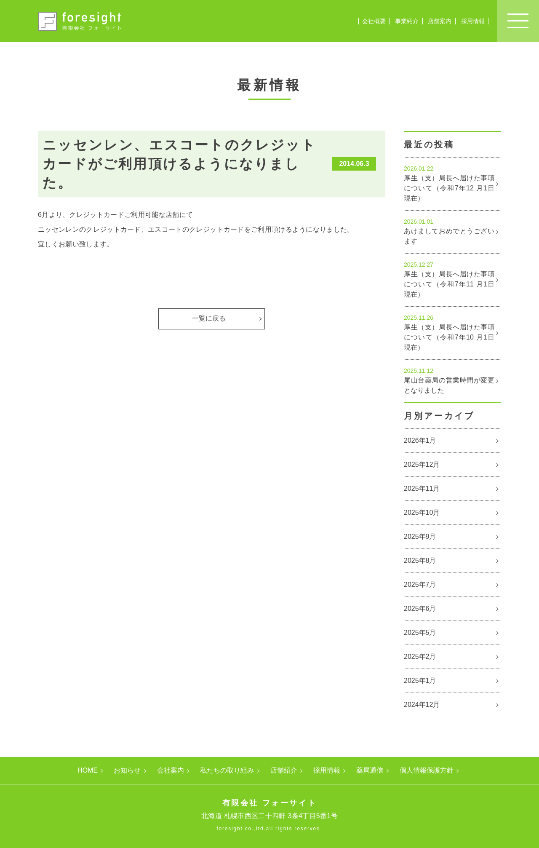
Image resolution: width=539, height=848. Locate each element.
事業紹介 (407, 21)
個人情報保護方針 (427, 770)
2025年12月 (422, 464)
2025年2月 (420, 656)
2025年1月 (420, 680)
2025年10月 (422, 512)
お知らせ (127, 770)
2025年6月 (420, 608)
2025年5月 (420, 632)
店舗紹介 (283, 770)
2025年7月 (420, 584)
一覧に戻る (209, 318)
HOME (87, 770)
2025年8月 (420, 560)
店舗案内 (439, 21)
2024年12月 (422, 704)
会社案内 (170, 770)
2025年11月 (422, 488)
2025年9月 (420, 536)
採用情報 (473, 21)
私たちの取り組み (227, 770)
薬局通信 (369, 770)
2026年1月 (420, 440)
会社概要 (374, 21)
